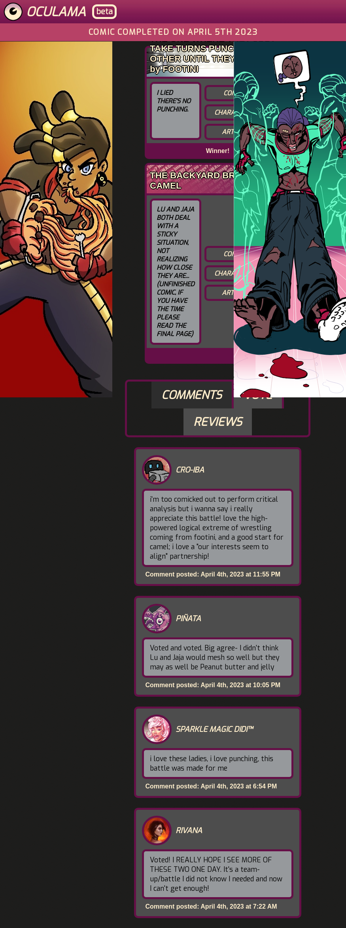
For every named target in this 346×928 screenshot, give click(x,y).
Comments (191, 395)
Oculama (56, 12)
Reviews (217, 421)
